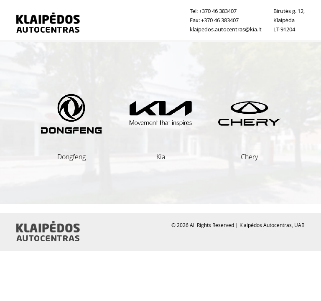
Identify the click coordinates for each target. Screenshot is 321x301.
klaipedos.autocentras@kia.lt (226, 29)
